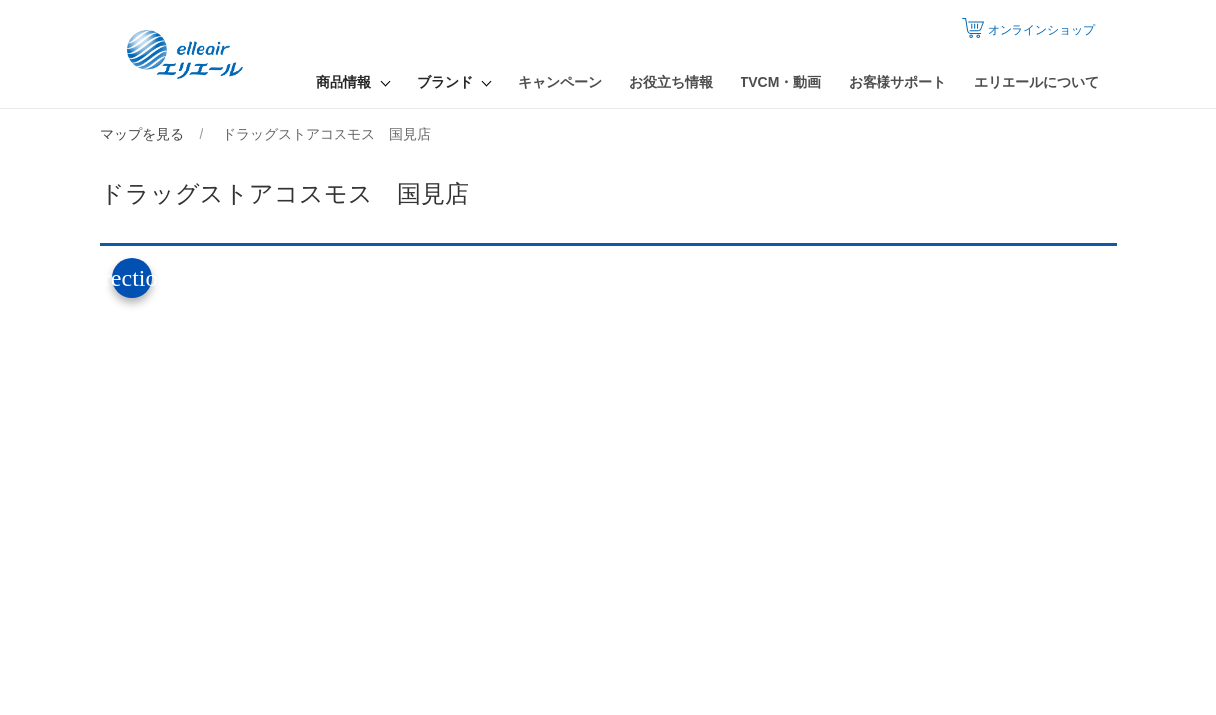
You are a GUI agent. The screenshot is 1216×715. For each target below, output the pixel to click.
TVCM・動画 (781, 82)
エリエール (186, 54)
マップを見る (142, 134)
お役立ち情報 (671, 82)
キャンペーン (560, 82)
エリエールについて (1036, 82)
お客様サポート (897, 82)
